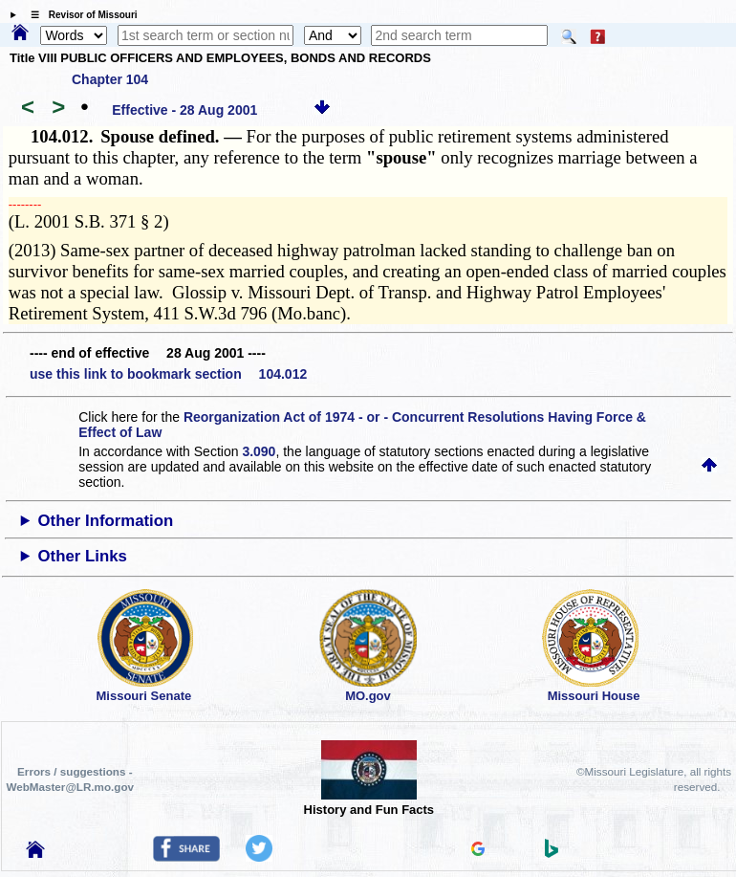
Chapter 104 (110, 79)
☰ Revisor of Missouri (79, 15)
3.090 (258, 451)
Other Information (106, 521)
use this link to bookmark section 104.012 (168, 374)
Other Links (82, 556)
